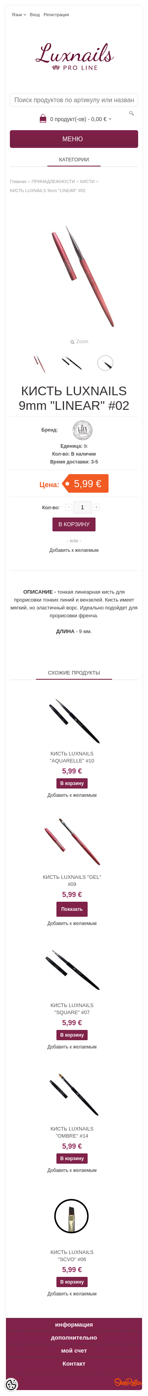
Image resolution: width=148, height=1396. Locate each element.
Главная (18, 181)
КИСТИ (87, 181)
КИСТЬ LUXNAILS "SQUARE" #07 (72, 1008)
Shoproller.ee (128, 1382)
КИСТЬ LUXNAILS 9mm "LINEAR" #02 (48, 190)
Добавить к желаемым (74, 550)
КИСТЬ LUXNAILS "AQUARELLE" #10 (72, 757)
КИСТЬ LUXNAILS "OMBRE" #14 (72, 1132)
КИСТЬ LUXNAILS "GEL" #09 (72, 880)
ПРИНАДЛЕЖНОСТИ (53, 181)
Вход (35, 14)
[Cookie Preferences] (11, 1385)
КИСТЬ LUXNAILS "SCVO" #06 (72, 1255)
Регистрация (56, 14)
